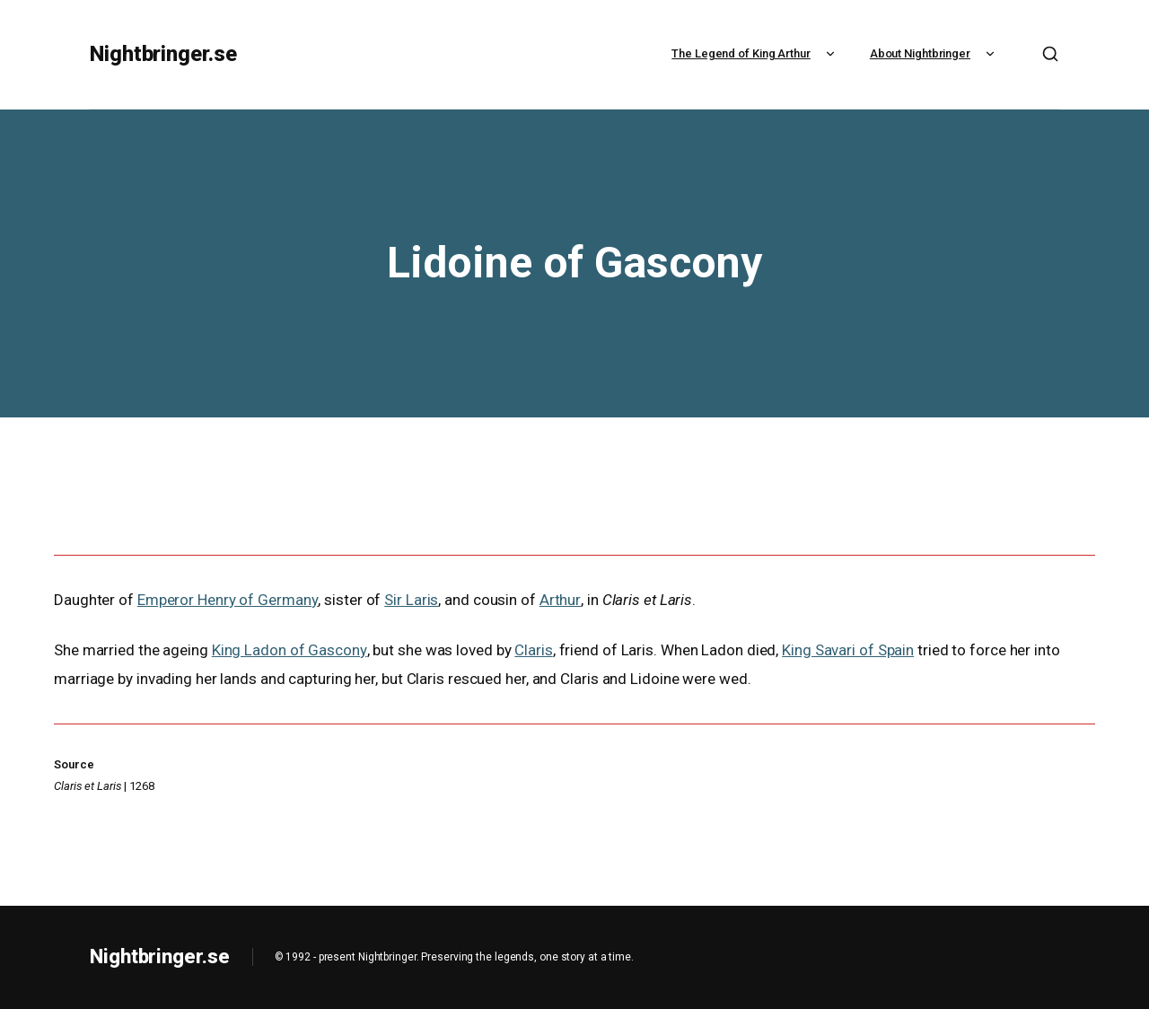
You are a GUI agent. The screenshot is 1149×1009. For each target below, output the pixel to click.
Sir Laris (410, 600)
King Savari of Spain (847, 650)
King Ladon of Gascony (289, 650)
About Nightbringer (934, 53)
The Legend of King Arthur (755, 53)
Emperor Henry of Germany (227, 600)
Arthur (559, 600)
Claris (532, 650)
